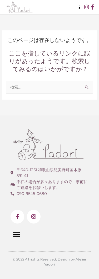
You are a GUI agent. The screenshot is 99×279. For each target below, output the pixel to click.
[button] (16, 235)
